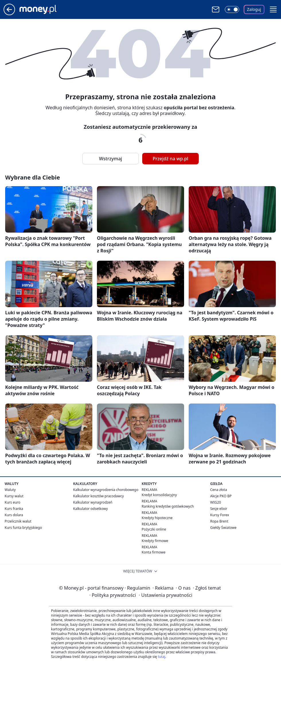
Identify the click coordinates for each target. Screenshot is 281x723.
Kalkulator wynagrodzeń (92, 502)
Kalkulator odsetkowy (90, 508)
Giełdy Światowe (223, 527)
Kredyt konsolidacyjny (159, 494)
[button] (273, 9)
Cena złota (218, 489)
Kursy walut (14, 496)
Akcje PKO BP (221, 496)
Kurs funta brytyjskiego (23, 527)
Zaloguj (254, 9)
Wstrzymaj (110, 158)
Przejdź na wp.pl (170, 158)
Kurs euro (12, 502)
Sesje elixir (218, 508)
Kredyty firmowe (155, 540)
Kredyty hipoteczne (157, 517)
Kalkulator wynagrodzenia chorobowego (105, 489)
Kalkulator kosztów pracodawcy (98, 496)
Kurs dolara (14, 514)
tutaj (161, 656)
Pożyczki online (154, 529)
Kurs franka (14, 508)
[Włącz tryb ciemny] (232, 9)
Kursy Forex (219, 514)
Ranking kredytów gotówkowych (168, 506)
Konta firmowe (153, 552)
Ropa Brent (219, 521)
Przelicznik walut (18, 521)
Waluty (10, 489)
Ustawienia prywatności (165, 595)
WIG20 (215, 502)
